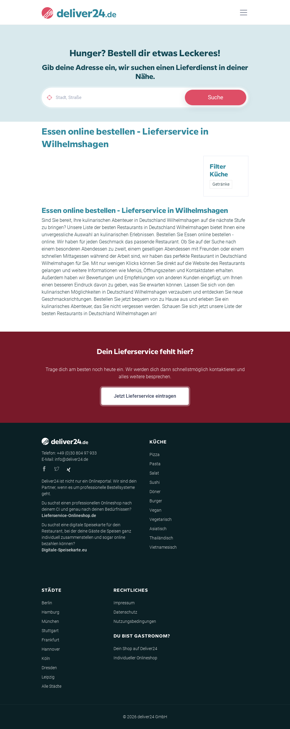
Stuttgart (50, 630)
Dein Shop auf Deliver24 (135, 648)
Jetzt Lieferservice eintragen (145, 396)
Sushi (154, 482)
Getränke (220, 184)
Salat (154, 473)
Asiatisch (158, 528)
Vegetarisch (160, 519)
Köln (46, 658)
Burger (155, 500)
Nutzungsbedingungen (135, 621)
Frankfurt (50, 640)
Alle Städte (51, 686)
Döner (155, 491)
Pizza (154, 454)
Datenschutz (125, 612)
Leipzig (48, 677)
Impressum (124, 602)
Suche (215, 97)
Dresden (49, 667)
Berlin (47, 602)
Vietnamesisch (163, 547)
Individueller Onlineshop (135, 657)
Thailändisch (161, 538)
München (50, 621)
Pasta (155, 463)
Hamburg (50, 612)
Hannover (51, 649)
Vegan (155, 510)
